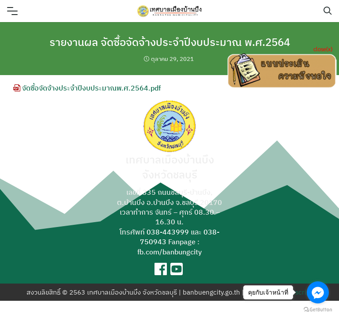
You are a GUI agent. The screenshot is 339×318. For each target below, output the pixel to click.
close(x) (322, 49)
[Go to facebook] (318, 292)
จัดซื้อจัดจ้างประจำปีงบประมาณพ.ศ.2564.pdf (87, 87)
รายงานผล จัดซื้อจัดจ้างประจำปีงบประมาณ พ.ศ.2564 (169, 42)
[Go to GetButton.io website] (318, 309)
